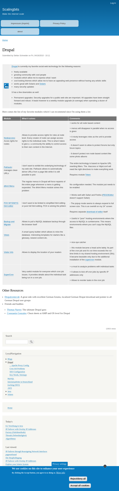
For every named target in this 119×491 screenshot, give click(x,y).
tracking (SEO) (14, 385)
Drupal (15, 66)
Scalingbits (10, 9)
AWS (10, 388)
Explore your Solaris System (17, 464)
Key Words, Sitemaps (18, 375)
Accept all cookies (79, 487)
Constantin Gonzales (16, 313)
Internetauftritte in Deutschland (20, 382)
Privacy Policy (59, 23)
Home (5, 40)
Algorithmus (11, 439)
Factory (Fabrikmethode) (16, 432)
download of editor (94, 212)
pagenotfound (11, 454)
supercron (89, 259)
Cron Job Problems (17, 369)
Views (6, 235)
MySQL (11, 379)
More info (60, 475)
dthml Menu (9, 186)
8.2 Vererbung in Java (14, 426)
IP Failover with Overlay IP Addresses (21, 429)
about (20, 31)
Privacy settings (59, 466)
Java (9, 391)
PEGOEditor (108, 195)
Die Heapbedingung (14, 458)
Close (105, 468)
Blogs (10, 359)
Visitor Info (8, 252)
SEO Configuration (17, 372)
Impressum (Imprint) (20, 23)
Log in (113, 3)
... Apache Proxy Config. (19, 365)
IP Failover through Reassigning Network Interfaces (26, 451)
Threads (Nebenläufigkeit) (16, 435)
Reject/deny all (78, 481)
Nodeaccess (9, 138)
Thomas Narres (14, 309)
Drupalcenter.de (12, 297)
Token (88, 175)
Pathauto (8, 167)
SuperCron (9, 274)
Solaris (43, 84)
